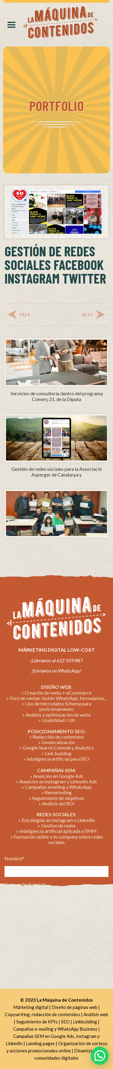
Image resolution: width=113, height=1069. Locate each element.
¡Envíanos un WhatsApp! (56, 670)
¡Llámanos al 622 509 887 (56, 660)
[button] (100, 1056)
